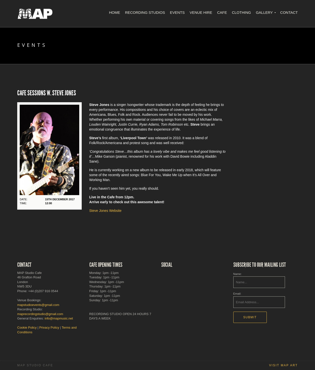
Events (177, 12)
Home (114, 12)
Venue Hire (200, 12)
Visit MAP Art (283, 365)
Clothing (241, 12)
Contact (289, 12)
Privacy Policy (49, 327)
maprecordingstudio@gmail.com (40, 314)
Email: (237, 293)
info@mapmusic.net (59, 318)
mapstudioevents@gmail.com (38, 305)
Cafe (222, 12)
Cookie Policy (27, 327)
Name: (237, 273)
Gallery (264, 12)
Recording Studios (145, 12)
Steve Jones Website (105, 211)
